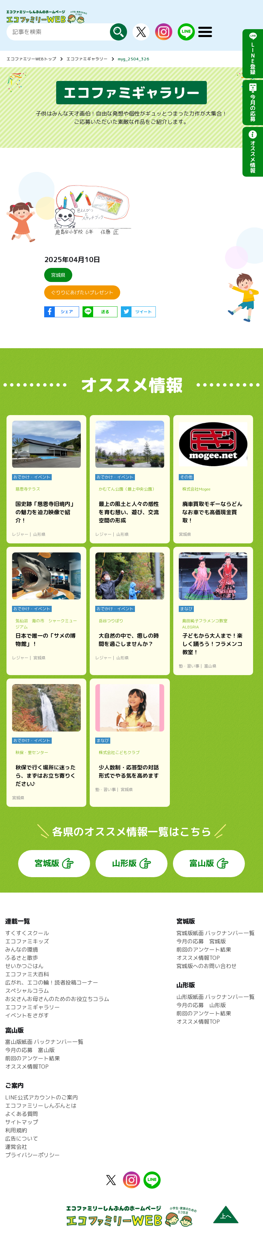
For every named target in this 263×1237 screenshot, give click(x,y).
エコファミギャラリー (87, 59)
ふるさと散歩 (21, 958)
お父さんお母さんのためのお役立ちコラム (57, 999)
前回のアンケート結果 (203, 949)
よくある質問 (21, 1114)
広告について (21, 1138)
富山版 (201, 863)
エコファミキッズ (27, 941)
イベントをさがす (27, 1015)
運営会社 (16, 1147)
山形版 (124, 863)
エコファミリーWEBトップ (31, 59)
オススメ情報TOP (198, 958)
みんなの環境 (21, 949)
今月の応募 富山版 (29, 1050)
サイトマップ (21, 1122)
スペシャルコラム (27, 990)
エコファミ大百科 (27, 974)
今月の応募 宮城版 (201, 941)
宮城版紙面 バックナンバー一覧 (215, 933)
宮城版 (47, 863)
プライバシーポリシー (32, 1155)
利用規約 (16, 1130)
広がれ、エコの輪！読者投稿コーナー (51, 982)
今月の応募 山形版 (201, 1005)
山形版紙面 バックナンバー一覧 (215, 997)
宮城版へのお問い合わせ (206, 966)
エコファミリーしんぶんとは (40, 1105)
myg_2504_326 (133, 59)
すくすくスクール (27, 933)
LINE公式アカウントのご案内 (41, 1097)
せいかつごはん (24, 966)
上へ (225, 1216)
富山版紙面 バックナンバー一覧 (44, 1042)
